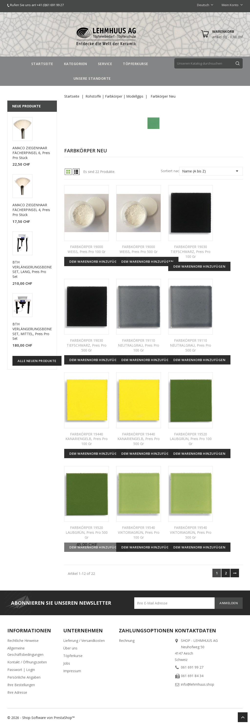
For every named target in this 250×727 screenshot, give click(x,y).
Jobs (66, 663)
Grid (68, 172)
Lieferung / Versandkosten (84, 640)
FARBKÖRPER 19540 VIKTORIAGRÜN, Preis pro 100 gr (138, 532)
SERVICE (105, 63)
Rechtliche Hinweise (23, 640)
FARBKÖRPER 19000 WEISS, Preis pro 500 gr (138, 249)
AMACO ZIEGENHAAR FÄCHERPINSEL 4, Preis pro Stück (31, 210)
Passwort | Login (21, 669)
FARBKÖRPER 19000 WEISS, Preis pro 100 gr (86, 249)
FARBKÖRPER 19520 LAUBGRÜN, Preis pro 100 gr (191, 439)
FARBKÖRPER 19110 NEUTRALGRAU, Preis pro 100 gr (138, 345)
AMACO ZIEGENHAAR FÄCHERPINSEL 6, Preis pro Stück (31, 153)
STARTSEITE (42, 63)
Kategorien (75, 63)
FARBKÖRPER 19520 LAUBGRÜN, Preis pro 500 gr (87, 532)
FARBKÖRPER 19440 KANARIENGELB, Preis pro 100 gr (86, 439)
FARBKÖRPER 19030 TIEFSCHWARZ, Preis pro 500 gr (86, 345)
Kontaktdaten (195, 630)
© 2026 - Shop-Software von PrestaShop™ (41, 717)
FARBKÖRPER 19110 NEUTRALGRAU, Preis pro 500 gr (190, 345)
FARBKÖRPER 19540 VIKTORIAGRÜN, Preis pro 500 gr (190, 532)
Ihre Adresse (17, 692)
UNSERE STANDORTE (92, 78)
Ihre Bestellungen (21, 684)
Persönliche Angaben (24, 677)
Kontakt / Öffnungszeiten (27, 662)
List (76, 172)
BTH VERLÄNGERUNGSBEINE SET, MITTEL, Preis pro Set (32, 331)
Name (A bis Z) (211, 171)
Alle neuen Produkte (37, 361)
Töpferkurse (73, 655)
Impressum (72, 671)
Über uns (70, 648)
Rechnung (127, 640)
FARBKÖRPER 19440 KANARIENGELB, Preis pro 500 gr (138, 439)
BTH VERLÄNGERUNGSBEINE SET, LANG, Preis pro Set (32, 269)
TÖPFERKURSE (135, 63)
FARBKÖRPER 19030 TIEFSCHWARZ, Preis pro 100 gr (190, 251)
